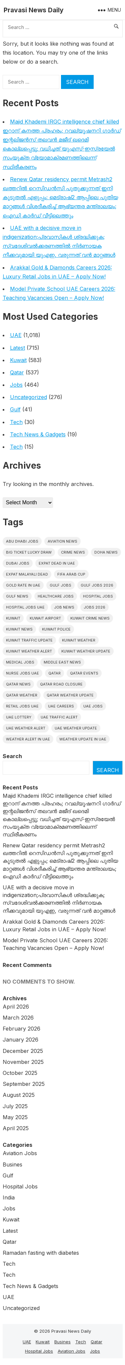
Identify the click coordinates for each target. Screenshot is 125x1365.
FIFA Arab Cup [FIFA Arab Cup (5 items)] (71, 574)
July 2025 (15, 1106)
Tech (16, 422)
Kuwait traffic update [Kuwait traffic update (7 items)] (29, 640)
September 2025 (24, 1084)
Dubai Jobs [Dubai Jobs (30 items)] (17, 563)
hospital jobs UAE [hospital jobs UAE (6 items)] (25, 607)
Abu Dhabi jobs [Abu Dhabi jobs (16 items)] (22, 541)
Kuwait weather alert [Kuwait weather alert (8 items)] (29, 651)
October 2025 (20, 1073)
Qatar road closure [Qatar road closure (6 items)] (61, 684)
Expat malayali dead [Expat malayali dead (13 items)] (27, 574)
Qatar (17, 372)
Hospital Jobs (20, 1186)
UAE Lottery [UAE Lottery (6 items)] (18, 717)
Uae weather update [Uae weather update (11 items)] (76, 728)
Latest (17, 347)
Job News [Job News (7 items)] (64, 607)
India (9, 1197)
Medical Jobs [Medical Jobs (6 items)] (20, 662)
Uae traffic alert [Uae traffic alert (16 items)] (59, 717)
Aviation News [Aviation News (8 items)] (62, 541)
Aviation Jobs (20, 1153)
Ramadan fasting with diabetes (41, 1252)
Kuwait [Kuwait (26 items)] (13, 618)
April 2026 (16, 1006)
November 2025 (23, 1062)
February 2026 (21, 1028)
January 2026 (20, 1039)
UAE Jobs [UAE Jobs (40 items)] (93, 706)
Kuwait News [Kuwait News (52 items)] (19, 629)
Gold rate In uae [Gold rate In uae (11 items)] (23, 585)
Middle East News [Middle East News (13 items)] (62, 662)
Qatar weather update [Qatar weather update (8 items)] (70, 695)
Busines (12, 1164)
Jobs (16, 384)
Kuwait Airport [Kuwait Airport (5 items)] (45, 618)
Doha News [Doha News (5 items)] (106, 552)
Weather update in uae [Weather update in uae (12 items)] (82, 739)
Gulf (15, 409)
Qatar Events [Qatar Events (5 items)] (84, 673)
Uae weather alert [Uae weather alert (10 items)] (25, 728)
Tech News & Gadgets (38, 434)
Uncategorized (28, 397)
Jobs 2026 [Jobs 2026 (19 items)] (94, 607)
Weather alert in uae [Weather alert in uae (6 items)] (28, 739)
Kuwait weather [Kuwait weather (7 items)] (78, 640)
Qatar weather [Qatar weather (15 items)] (21, 695)
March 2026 (18, 1017)
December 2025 (23, 1051)
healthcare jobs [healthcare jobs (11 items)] (56, 596)
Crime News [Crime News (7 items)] (73, 552)
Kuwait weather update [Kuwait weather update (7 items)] (85, 651)
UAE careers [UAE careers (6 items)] (61, 706)
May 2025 (15, 1117)
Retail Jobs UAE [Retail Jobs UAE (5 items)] (22, 706)
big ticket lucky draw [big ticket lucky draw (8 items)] (29, 552)
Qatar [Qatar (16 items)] (54, 673)
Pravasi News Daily (34, 10)
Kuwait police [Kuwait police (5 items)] (56, 629)
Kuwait (18, 360)
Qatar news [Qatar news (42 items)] (18, 684)
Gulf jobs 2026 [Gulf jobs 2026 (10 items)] (97, 585)
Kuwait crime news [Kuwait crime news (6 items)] (90, 618)
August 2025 (19, 1095)
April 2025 (16, 1128)
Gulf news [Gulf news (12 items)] (17, 596)
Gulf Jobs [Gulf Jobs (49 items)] (60, 585)
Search (12, 756)
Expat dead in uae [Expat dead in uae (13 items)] (57, 563)
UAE (16, 335)
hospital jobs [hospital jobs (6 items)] (98, 596)
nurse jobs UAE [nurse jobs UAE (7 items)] (22, 673)
